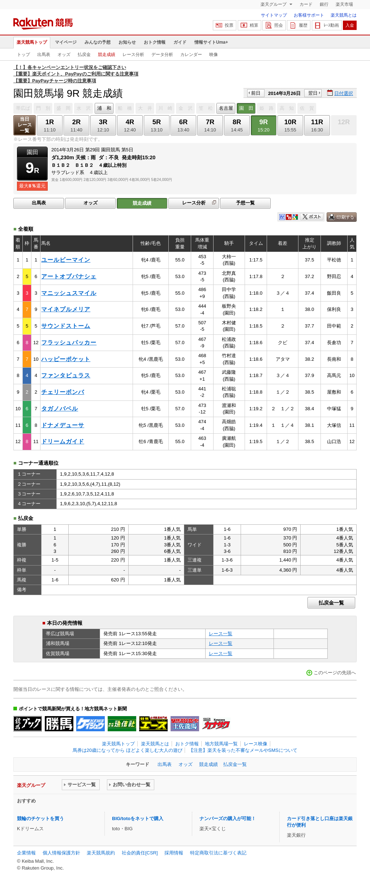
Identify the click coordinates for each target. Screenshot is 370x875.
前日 (256, 93)
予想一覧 (245, 202)
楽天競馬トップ (32, 42)
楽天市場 (344, 4)
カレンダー (191, 54)
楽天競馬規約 (101, 852)
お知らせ (127, 42)
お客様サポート (309, 15)
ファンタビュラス (65, 375)
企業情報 (26, 852)
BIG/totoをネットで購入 (137, 818)
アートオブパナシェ (68, 276)
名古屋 (226, 108)
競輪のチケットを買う (40, 818)
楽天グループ (274, 4)
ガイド (179, 42)
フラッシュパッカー (68, 342)
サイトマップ (274, 15)
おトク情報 (154, 42)
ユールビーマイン (65, 260)
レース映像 (255, 743)
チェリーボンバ (62, 392)
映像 (213, 54)
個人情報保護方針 (61, 852)
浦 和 (104, 108)
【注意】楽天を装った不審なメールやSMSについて (243, 750)
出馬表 (43, 54)
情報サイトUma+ (211, 42)
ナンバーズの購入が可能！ (227, 818)
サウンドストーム (65, 326)
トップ (23, 54)
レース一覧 (220, 633)
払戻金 (84, 54)
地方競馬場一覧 (221, 743)
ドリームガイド (62, 441)
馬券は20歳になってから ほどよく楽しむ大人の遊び (127, 750)
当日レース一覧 (25, 124)
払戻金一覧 (331, 603)
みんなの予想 (98, 42)
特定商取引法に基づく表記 (218, 852)
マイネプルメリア (65, 309)
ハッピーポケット (65, 359)
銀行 (324, 4)
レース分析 (133, 54)
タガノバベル (59, 409)
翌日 (313, 93)
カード (306, 4)
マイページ (66, 42)
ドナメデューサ (62, 425)
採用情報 (173, 852)
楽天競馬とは (344, 15)
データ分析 (162, 54)
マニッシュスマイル (68, 293)
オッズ (63, 54)
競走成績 (106, 54)
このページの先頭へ (335, 672)
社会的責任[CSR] (140, 852)
